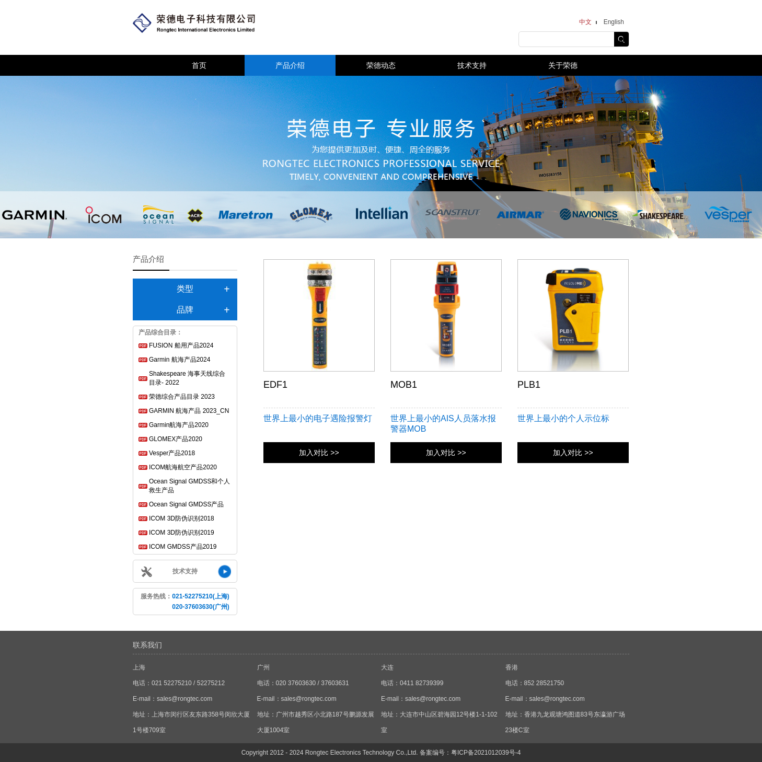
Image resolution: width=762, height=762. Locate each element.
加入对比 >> (319, 452)
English (614, 22)
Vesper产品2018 (172, 453)
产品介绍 (290, 65)
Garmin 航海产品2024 (179, 359)
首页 (199, 65)
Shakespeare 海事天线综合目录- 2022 (187, 378)
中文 (585, 22)
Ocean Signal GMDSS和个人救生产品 (189, 486)
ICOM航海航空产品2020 (183, 467)
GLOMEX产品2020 (175, 439)
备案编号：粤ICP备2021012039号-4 (470, 752)
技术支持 (472, 65)
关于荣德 (563, 65)
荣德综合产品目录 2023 (182, 396)
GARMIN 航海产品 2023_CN (189, 410)
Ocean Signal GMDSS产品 (186, 504)
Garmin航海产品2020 (179, 425)
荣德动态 (381, 65)
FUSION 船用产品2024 (181, 345)
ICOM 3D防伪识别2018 (181, 518)
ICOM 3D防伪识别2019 (181, 532)
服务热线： (185, 601)
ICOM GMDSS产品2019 (182, 546)
